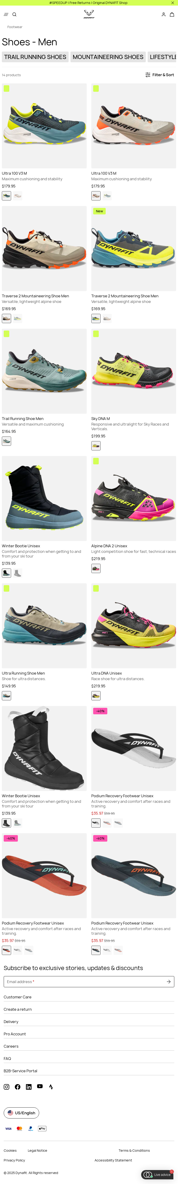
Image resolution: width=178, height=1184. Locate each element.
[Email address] (89, 981)
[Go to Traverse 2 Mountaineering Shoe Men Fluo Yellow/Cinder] (133, 248)
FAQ (7, 1058)
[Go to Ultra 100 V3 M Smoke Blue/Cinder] (44, 125)
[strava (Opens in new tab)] (51, 1087)
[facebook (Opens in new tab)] (17, 1087)
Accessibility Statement (113, 1160)
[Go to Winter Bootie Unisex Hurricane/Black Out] (44, 498)
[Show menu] (6, 14)
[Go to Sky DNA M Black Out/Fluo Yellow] (133, 371)
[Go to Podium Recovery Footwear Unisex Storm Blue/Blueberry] (133, 875)
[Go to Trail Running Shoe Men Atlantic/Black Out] (44, 371)
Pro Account (15, 1033)
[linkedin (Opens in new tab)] (29, 1087)
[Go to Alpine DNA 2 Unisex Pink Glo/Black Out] (133, 498)
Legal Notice (37, 1150)
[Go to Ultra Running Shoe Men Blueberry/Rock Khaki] (44, 625)
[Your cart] (172, 14)
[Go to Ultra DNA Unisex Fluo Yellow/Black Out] (133, 625)
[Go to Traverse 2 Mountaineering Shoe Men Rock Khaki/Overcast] (44, 248)
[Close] (172, 2)
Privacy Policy (14, 1160)
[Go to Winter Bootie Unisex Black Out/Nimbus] (44, 748)
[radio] (6, 195)
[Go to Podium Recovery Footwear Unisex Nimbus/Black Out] (133, 748)
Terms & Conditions (134, 1150)
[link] (12, 27)
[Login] (163, 14)
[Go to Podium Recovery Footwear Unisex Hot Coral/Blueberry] (44, 875)
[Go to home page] (89, 14)
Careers (11, 1046)
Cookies (10, 1150)
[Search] (14, 14)
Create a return (18, 1009)
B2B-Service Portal (20, 1070)
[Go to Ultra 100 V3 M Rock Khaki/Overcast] (133, 125)
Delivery (11, 1021)
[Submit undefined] (169, 981)
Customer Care (18, 997)
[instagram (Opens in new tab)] (6, 1087)
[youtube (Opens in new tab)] (40, 1087)
